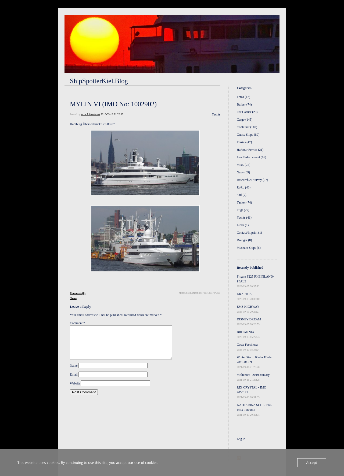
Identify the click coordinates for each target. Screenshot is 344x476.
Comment (77, 323)
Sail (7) (241, 195)
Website (75, 390)
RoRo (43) (243, 187)
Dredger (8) (244, 240)
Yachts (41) (244, 217)
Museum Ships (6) (249, 248)
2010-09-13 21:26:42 (112, 114)
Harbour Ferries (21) (250, 150)
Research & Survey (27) (252, 180)
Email (74, 381)
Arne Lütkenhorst (90, 114)
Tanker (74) (244, 202)
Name (74, 372)
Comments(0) (77, 293)
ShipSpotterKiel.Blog (99, 81)
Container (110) (247, 127)
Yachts (216, 114)
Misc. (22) (243, 165)
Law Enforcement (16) (251, 157)
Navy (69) (243, 172)
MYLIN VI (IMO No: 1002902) (113, 104)
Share (73, 298)
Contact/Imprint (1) (249, 232)
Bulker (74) (244, 104)
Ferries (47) (244, 142)
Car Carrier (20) (247, 112)
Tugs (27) (243, 210)
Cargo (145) (244, 119)
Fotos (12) (243, 97)
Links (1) (243, 225)
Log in (241, 439)
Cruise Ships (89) (248, 134)
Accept (311, 462)
